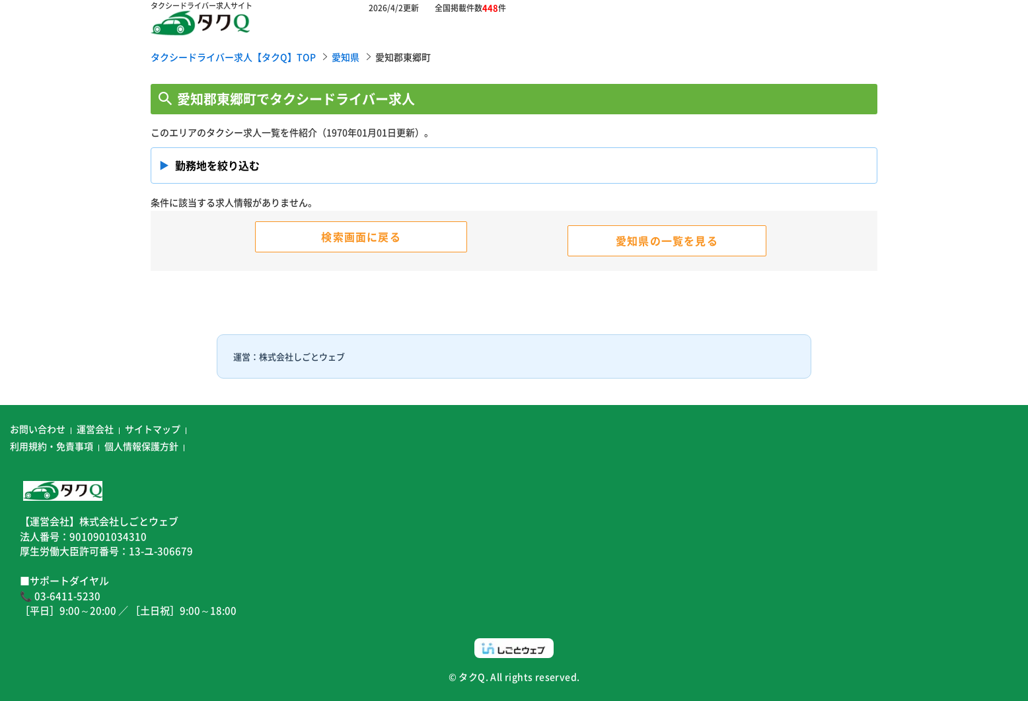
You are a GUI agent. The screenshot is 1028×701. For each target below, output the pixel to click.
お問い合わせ (37, 428)
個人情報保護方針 (141, 446)
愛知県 (345, 56)
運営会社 (95, 428)
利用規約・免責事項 (51, 446)
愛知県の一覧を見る (667, 240)
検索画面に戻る (360, 236)
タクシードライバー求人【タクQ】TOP (233, 56)
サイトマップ (152, 428)
